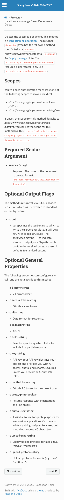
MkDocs (22, 490)
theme (40, 490)
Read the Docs (13, 493)
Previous (13, 471)
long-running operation (23, 41)
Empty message (18, 58)
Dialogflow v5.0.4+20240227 (34, 5)
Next (52, 471)
